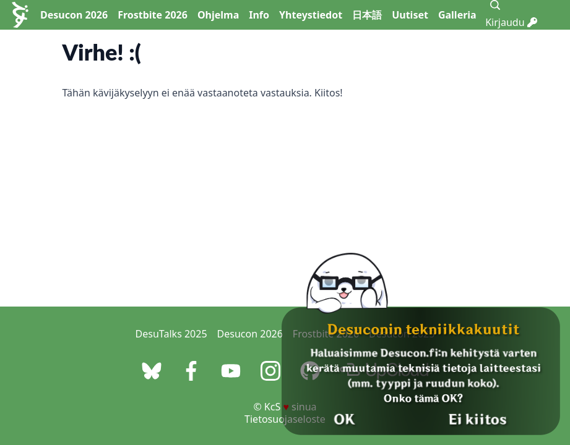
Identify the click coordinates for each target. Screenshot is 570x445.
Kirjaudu (511, 22)
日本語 (367, 15)
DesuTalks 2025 (171, 334)
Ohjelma (218, 15)
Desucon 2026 (74, 15)
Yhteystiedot (310, 15)
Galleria (457, 15)
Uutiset (410, 15)
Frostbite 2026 (153, 15)
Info (259, 15)
